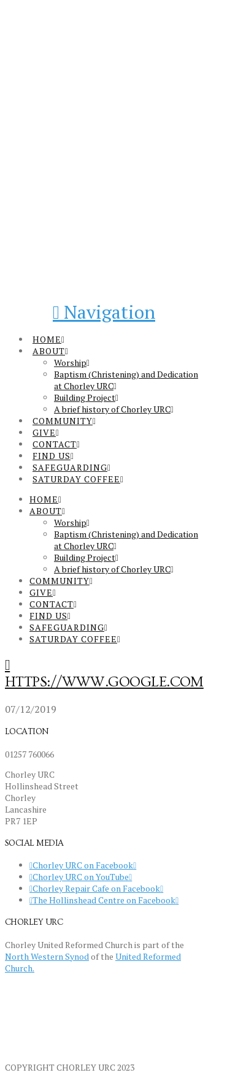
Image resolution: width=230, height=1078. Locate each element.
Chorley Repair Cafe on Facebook (96, 888)
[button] (104, 312)
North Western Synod (47, 956)
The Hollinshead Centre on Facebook (103, 900)
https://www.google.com (104, 682)
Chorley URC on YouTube (80, 877)
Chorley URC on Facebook (82, 865)
